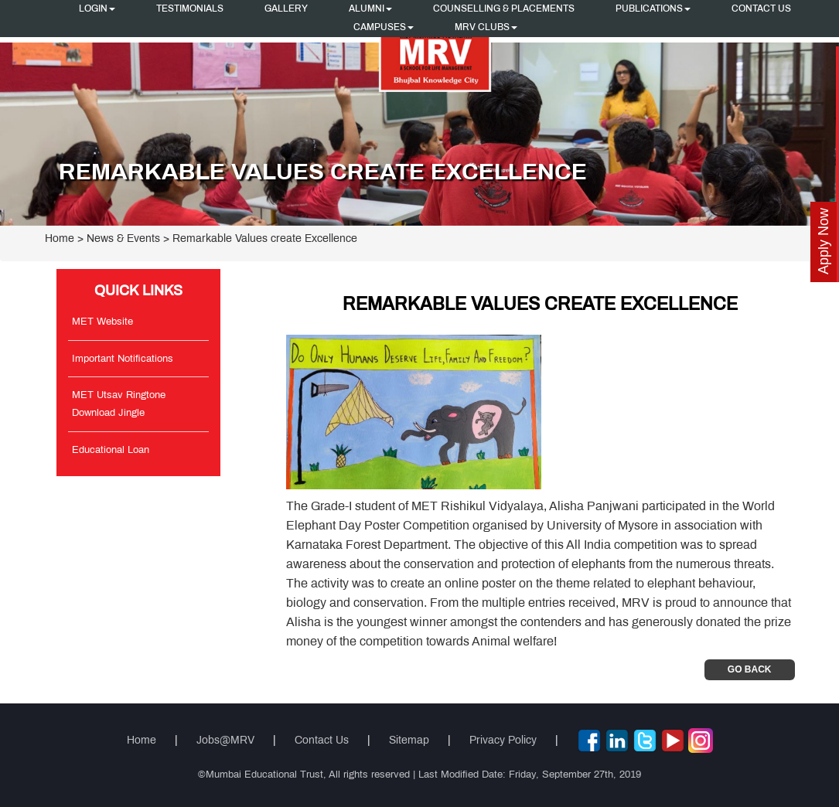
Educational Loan (110, 450)
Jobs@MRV (225, 741)
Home (59, 239)
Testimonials (189, 9)
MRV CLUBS (486, 27)
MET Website (102, 322)
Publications (653, 9)
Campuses (383, 27)
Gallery (286, 9)
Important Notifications (122, 359)
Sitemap (409, 741)
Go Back (750, 669)
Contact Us (761, 9)
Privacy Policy (503, 741)
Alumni (370, 9)
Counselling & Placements (504, 9)
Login (97, 9)
